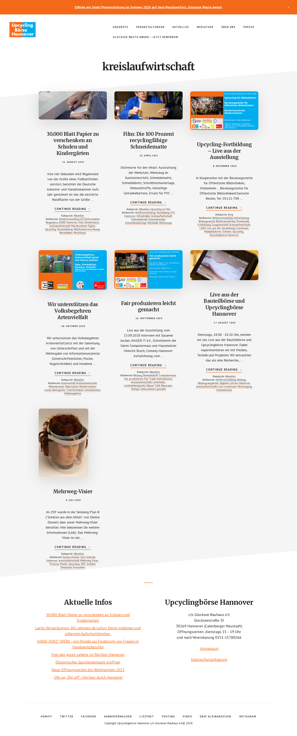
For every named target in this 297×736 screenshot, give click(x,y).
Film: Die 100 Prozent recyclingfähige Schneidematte (148, 140)
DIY (173, 212)
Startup (135, 389)
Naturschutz (71, 386)
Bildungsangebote (208, 383)
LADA (203, 228)
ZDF (83, 564)
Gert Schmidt (88, 557)
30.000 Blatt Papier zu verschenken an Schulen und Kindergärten (73, 143)
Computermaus (167, 375)
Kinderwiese (92, 222)
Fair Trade (150, 378)
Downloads (243, 221)
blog (230, 214)
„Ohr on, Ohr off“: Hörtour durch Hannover (88, 677)
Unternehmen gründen (153, 389)
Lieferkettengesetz (135, 385)
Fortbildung (204, 224)
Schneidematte (156, 219)
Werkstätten (66, 232)
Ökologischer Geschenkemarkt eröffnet (87, 662)
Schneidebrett (139, 219)
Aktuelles (79, 215)
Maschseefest (79, 226)
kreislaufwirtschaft (60, 226)
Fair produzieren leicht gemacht (148, 306)
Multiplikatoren (212, 231)
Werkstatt (153, 223)
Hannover (71, 222)
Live (220, 386)
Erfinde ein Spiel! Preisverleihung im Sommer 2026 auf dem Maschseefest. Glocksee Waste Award (148, 7)
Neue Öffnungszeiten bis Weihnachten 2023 (88, 669)
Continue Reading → (73, 209)
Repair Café (153, 385)
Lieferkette (159, 382)
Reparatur (166, 385)
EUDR (62, 222)
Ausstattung (163, 212)
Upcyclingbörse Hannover (37, 29)
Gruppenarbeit (220, 224)
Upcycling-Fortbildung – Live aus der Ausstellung (224, 150)
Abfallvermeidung (69, 219)
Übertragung (244, 386)
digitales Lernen (229, 383)
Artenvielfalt (68, 383)
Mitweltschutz (56, 386)
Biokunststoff (150, 375)
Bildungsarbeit (207, 221)
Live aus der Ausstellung (221, 228)
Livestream (242, 228)
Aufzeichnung (241, 218)
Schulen (226, 231)
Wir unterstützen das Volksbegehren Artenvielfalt (73, 310)
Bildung (138, 375)
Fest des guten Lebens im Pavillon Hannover (88, 654)
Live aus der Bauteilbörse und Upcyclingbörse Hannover (224, 304)
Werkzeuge (165, 223)
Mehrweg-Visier (72, 491)
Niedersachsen (87, 386)
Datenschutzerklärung (209, 659)
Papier (91, 226)
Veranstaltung (65, 229)
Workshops (80, 232)
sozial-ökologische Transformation (64, 390)
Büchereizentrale (225, 221)
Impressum (209, 648)
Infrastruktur (143, 216)
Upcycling (50, 229)
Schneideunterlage (135, 223)
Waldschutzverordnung (87, 229)
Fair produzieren (133, 378)
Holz (81, 222)
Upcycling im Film (160, 209)
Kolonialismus (164, 378)
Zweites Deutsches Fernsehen (78, 565)
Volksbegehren (72, 393)
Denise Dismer (71, 557)
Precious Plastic (58, 564)
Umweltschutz (92, 390)
